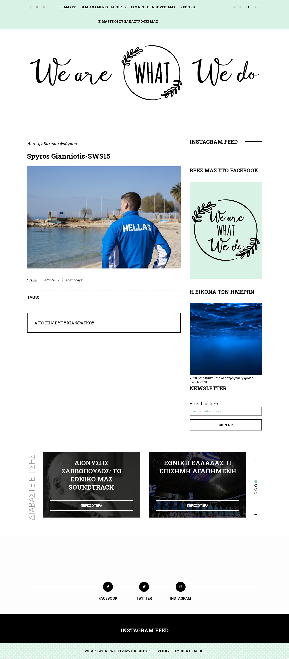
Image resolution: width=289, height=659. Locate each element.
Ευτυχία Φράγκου (60, 143)
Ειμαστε (68, 7)
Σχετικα (188, 7)
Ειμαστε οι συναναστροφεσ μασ (128, 21)
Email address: (205, 403)
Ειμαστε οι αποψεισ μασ (153, 7)
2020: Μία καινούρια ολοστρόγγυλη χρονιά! (222, 378)
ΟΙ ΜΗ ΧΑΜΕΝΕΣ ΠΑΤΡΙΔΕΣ (103, 7)
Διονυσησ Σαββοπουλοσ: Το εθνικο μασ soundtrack (91, 475)
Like (32, 280)
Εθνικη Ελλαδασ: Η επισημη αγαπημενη (197, 467)
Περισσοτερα (91, 505)
